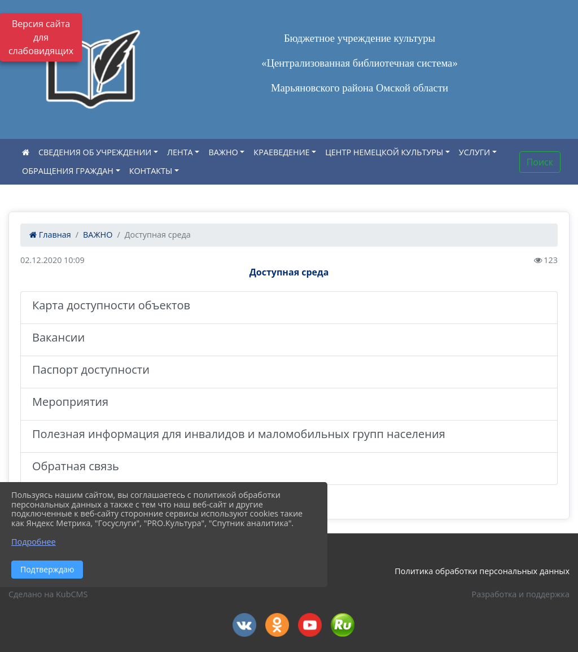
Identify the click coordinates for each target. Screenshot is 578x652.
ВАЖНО (223, 152)
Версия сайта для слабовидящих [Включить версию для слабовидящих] (40, 37)
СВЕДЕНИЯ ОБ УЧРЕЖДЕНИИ (94, 152)
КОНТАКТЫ (151, 170)
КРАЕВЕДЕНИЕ (281, 152)
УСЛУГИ (474, 152)
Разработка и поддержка (521, 594)
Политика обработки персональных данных (482, 571)
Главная (50, 234)
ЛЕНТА (180, 152)
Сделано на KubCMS (47, 594)
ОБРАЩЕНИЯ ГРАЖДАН (67, 170)
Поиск (540, 162)
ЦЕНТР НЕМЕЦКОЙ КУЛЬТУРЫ (384, 152)
